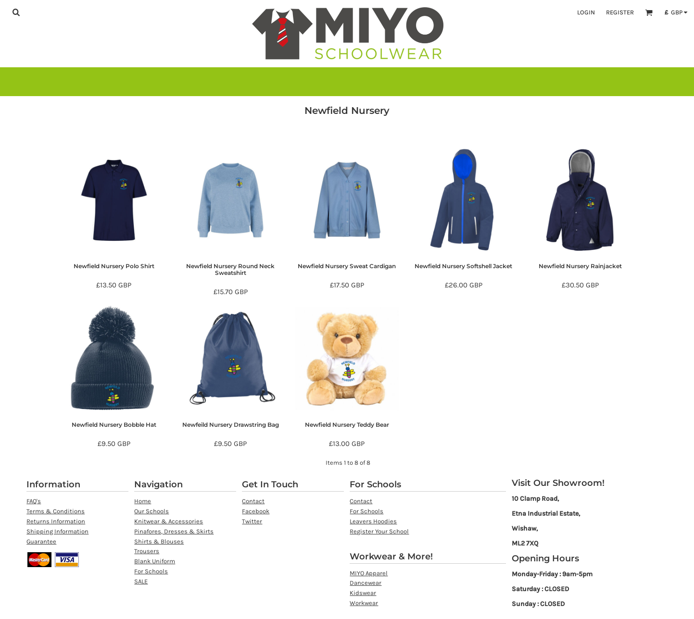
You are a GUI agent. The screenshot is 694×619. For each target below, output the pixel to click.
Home (142, 501)
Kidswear (363, 592)
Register (620, 12)
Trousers (146, 551)
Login (586, 12)
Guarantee (41, 541)
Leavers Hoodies (373, 521)
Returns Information (55, 521)
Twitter (252, 521)
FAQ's (33, 501)
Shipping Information (57, 531)
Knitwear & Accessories (168, 521)
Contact (253, 501)
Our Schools (151, 511)
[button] (16, 12)
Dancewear (365, 582)
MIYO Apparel (369, 573)
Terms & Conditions (55, 511)
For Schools (151, 571)
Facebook (255, 511)
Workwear (364, 603)
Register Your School (379, 531)
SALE (141, 581)
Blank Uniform (154, 561)
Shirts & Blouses (159, 541)
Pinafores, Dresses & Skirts (174, 531)
